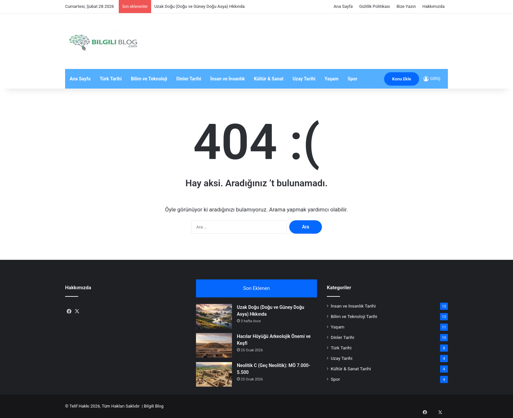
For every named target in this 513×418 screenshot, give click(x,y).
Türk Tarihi (111, 78)
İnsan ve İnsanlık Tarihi (353, 306)
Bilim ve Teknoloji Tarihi (354, 316)
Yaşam (332, 78)
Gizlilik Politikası (374, 6)
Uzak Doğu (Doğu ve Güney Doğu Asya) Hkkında (199, 6)
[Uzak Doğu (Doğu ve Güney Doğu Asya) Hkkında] (214, 316)
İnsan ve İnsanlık (227, 78)
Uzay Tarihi (304, 78)
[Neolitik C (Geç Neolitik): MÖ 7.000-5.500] (214, 374)
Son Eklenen (256, 288)
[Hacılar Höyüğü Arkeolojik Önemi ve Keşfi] (214, 345)
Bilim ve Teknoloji (149, 78)
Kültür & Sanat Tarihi (351, 368)
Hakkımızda (433, 6)
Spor (353, 78)
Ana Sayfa (343, 6)
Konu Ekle (401, 78)
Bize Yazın (406, 6)
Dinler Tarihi (188, 78)
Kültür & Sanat (268, 78)
